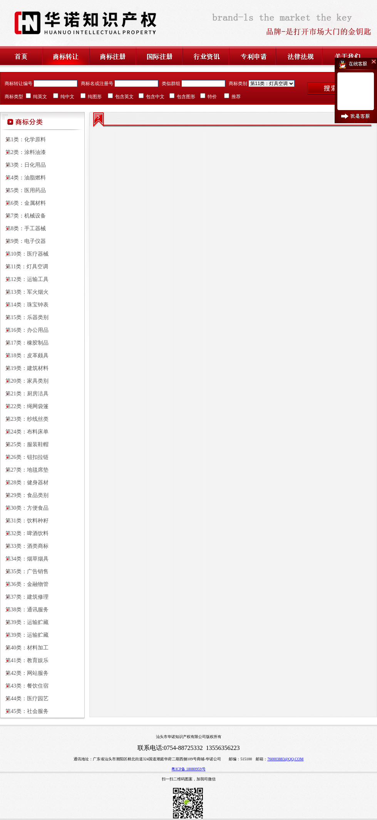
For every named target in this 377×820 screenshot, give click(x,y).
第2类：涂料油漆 (23, 152)
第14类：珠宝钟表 (24, 305)
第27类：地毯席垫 (24, 470)
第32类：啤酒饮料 (24, 533)
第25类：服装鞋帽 (24, 444)
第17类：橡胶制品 (24, 343)
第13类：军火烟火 (24, 292)
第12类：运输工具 (24, 279)
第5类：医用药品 (23, 190)
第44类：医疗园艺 (24, 698)
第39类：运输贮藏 (24, 622)
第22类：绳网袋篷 (24, 406)
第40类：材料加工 (24, 648)
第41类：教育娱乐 (24, 660)
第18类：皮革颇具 (24, 355)
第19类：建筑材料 (24, 368)
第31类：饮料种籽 (24, 521)
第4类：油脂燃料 (23, 178)
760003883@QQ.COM (285, 759)
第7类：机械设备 (23, 216)
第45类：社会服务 (24, 711)
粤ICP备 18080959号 (188, 769)
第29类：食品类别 (24, 495)
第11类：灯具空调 (24, 266)
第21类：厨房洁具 (24, 394)
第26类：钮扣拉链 (24, 457)
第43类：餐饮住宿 (24, 686)
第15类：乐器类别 (24, 317)
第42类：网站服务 (24, 673)
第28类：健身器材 (24, 482)
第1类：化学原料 (23, 139)
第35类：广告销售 (24, 571)
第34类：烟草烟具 (24, 559)
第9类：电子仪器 (23, 241)
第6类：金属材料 (23, 203)
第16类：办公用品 (24, 330)
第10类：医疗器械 (24, 254)
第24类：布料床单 (24, 432)
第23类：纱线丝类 (24, 419)
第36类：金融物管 (24, 584)
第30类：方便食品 (24, 508)
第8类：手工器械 (23, 228)
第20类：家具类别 (24, 381)
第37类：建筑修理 (24, 597)
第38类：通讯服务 (24, 609)
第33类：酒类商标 (24, 546)
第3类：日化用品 (23, 165)
